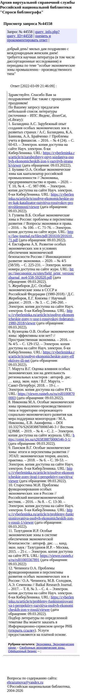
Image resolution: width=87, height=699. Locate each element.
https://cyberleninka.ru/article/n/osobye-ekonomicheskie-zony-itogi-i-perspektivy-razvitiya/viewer (41, 474)
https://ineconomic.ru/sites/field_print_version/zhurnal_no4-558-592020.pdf (41, 273)
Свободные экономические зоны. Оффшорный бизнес (36, 649)
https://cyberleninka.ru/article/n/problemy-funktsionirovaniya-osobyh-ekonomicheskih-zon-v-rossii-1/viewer (41, 516)
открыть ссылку (22, 630)
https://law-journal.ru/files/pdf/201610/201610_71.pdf (41, 236)
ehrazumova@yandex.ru (25, 682)
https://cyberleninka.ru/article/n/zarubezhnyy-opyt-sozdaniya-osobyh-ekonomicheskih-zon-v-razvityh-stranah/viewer (41, 159)
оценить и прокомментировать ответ (29, 38)
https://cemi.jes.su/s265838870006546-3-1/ (41, 437)
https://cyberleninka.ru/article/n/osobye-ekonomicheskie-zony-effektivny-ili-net (41, 356)
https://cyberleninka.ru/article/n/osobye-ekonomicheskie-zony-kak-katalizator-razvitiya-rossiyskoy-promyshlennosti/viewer (41, 200)
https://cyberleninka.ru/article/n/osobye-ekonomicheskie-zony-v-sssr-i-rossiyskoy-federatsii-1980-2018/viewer (41, 317)
